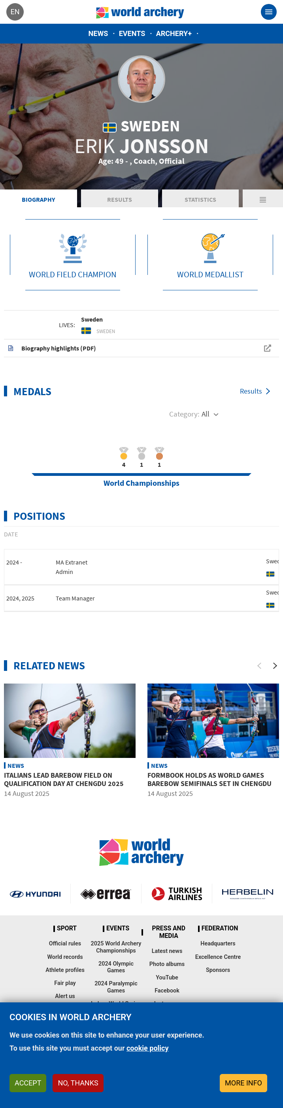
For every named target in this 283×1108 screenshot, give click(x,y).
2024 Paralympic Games (116, 987)
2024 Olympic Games (116, 967)
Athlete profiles (65, 970)
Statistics (200, 199)
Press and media (168, 932)
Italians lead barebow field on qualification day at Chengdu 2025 (64, 779)
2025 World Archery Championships (116, 947)
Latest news (167, 951)
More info (243, 1083)
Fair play (65, 983)
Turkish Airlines (176, 893)
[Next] (275, 666)
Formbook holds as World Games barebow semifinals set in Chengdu (209, 779)
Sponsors (218, 970)
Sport (67, 928)
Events (132, 33)
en (14, 12)
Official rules (65, 943)
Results (119, 199)
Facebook (167, 990)
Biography (38, 199)
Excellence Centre (218, 957)
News (98, 33)
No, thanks (78, 1083)
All (205, 414)
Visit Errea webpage (106, 893)
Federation (220, 928)
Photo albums (167, 964)
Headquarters (217, 943)
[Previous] (259, 666)
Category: (184, 414)
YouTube (167, 977)
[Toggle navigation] (269, 12)
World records (65, 957)
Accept (28, 1083)
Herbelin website (247, 893)
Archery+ (174, 33)
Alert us (65, 996)
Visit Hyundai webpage (35, 893)
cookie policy (147, 1048)
